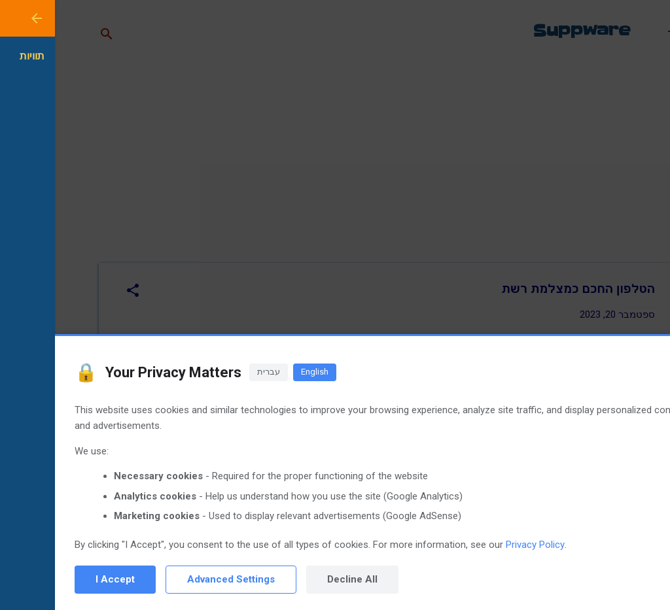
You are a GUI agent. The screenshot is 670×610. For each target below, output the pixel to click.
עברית (213, 372)
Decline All (297, 579)
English (259, 372)
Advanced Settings (176, 579)
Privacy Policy (480, 545)
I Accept (60, 579)
